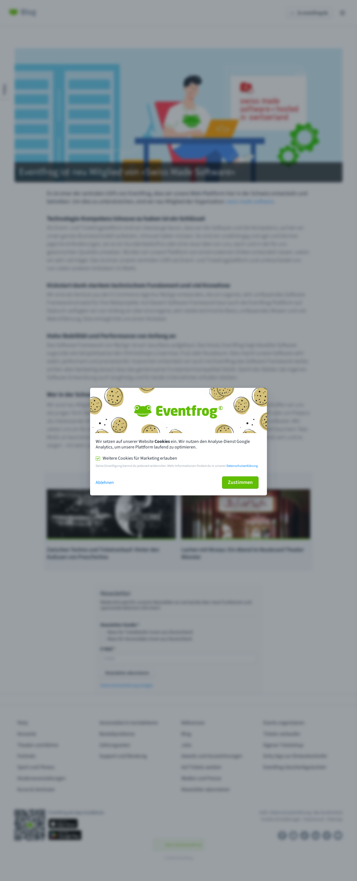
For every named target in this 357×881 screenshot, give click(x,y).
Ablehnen (105, 482)
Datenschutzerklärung (242, 466)
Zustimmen (240, 482)
